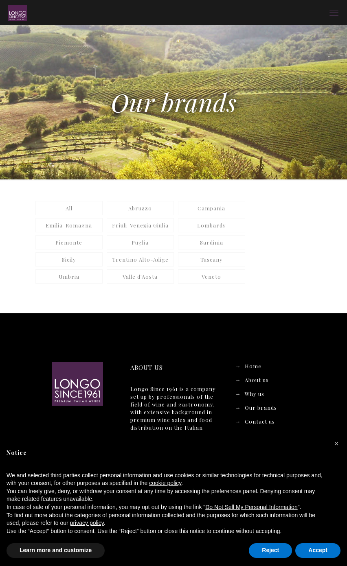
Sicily (69, 259)
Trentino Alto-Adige (140, 259)
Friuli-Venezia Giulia (140, 225)
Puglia (140, 242)
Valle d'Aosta (140, 276)
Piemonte (68, 242)
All (69, 208)
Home (253, 366)
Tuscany (211, 259)
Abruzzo (140, 208)
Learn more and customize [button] (56, 550)
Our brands (261, 407)
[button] (336, 443)
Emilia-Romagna (69, 225)
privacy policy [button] (87, 523)
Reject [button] (270, 550)
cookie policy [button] (165, 483)
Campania (211, 208)
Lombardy (211, 225)
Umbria (69, 276)
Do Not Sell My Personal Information (251, 507)
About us (257, 379)
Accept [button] (317, 550)
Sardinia (211, 242)
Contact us (260, 421)
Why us (254, 393)
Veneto (211, 276)
